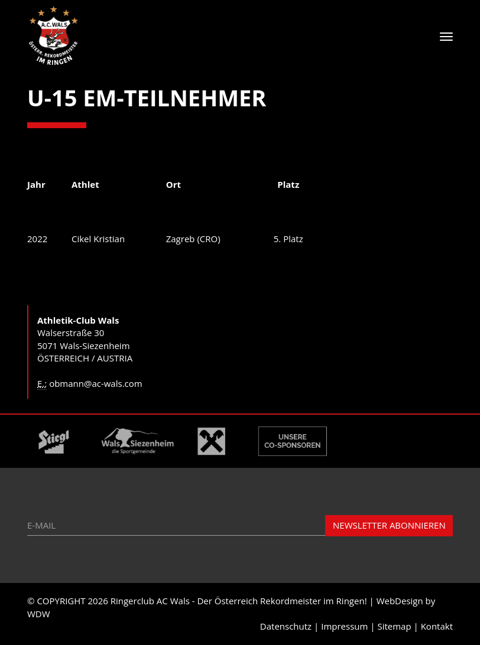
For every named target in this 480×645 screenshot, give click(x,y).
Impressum (344, 626)
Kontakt (437, 626)
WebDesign (400, 601)
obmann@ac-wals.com (95, 383)
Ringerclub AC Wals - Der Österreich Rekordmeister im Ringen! (239, 601)
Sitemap (394, 626)
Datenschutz (286, 626)
